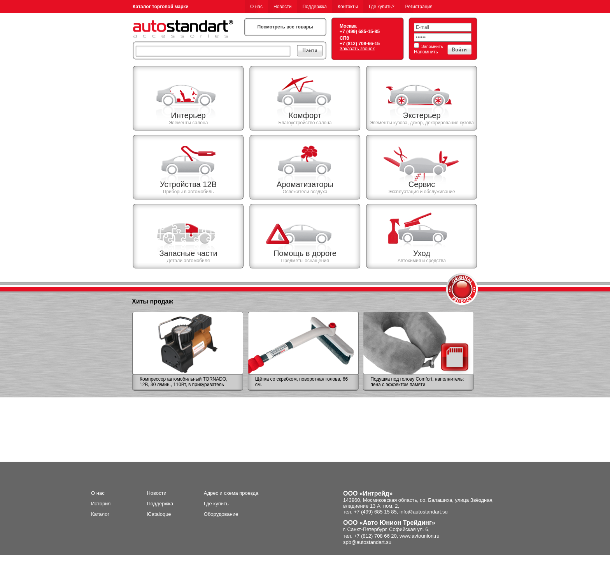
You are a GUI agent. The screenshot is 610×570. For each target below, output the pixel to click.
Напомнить (426, 52)
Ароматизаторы (305, 184)
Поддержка (314, 6)
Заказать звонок (357, 48)
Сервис (421, 184)
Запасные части (188, 253)
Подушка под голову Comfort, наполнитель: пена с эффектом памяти (417, 381)
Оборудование (221, 514)
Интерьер (188, 115)
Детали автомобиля (188, 260)
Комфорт (305, 115)
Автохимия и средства (422, 260)
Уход (421, 253)
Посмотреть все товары (285, 27)
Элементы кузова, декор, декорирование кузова (422, 122)
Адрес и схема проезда (231, 493)
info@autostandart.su (424, 512)
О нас (256, 6)
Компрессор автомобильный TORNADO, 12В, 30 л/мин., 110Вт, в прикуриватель (184, 381)
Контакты (348, 6)
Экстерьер (421, 115)
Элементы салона (188, 122)
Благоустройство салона (304, 122)
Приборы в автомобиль (188, 191)
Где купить (216, 503)
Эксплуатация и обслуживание (421, 191)
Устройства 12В (188, 184)
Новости (282, 6)
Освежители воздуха (304, 191)
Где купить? (381, 6)
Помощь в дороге (305, 253)
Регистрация (419, 6)
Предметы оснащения (305, 260)
